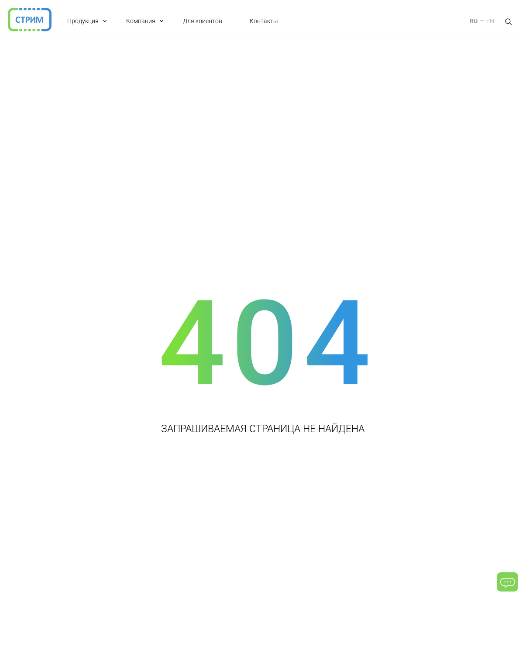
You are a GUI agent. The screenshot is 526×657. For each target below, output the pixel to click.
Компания (140, 20)
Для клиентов (202, 20)
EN (490, 20)
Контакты (264, 20)
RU (474, 20)
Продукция (83, 20)
